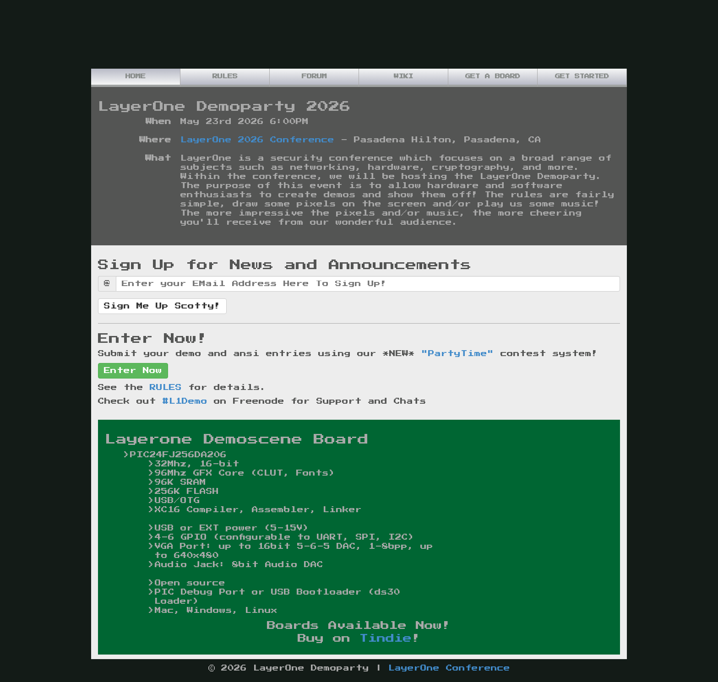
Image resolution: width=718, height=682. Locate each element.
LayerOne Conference (449, 668)
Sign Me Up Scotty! (162, 306)
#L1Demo (185, 401)
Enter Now (133, 371)
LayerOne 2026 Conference (257, 140)
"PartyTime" (457, 354)
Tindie (385, 638)
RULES (166, 387)
